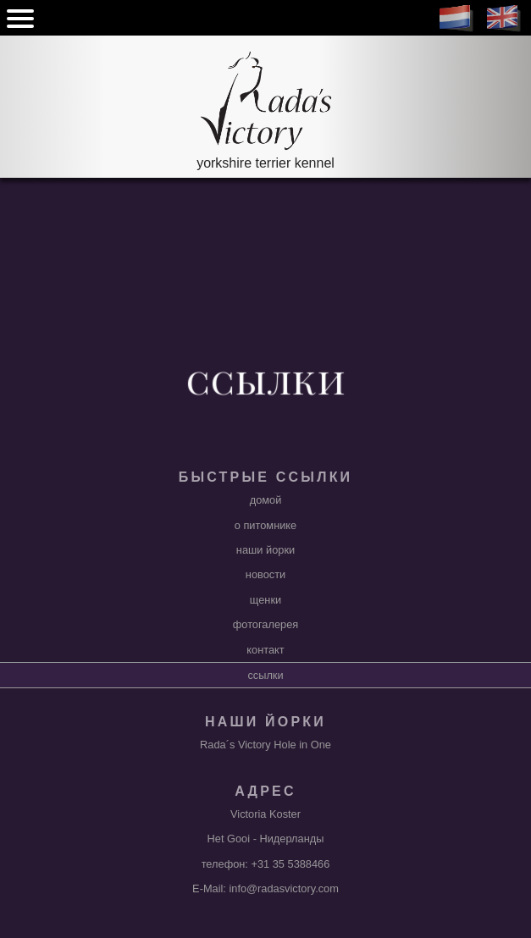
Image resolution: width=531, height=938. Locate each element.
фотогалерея (265, 624)
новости (265, 574)
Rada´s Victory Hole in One (265, 744)
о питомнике (265, 525)
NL (456, 18)
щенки (265, 599)
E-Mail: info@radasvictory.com (265, 888)
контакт (265, 649)
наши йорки (265, 549)
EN (504, 18)
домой (266, 500)
